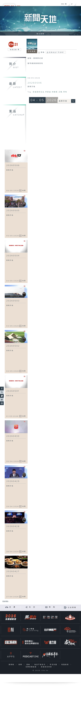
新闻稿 (12, 664)
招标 (28, 664)
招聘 (21, 664)
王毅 (60, 92)
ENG (62, 4)
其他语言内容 (47, 667)
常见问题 (54, 664)
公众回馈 (72, 607)
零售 (65, 92)
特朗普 (55, 92)
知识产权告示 (40, 664)
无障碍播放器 (31, 667)
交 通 (12, 607)
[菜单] (78, 3)
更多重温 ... (6, 601)
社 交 (32, 607)
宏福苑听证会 (38, 92)
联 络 (52, 607)
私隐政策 (65, 664)
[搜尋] (72, 3)
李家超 (48, 92)
